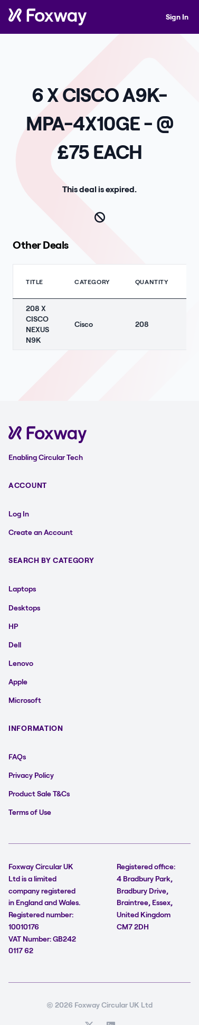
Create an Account (40, 532)
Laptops (22, 588)
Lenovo (20, 663)
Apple (17, 681)
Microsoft (24, 699)
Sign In (177, 16)
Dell (14, 644)
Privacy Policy (31, 774)
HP (13, 626)
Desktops (24, 607)
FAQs (17, 756)
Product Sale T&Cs (39, 793)
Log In (18, 513)
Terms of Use (29, 811)
